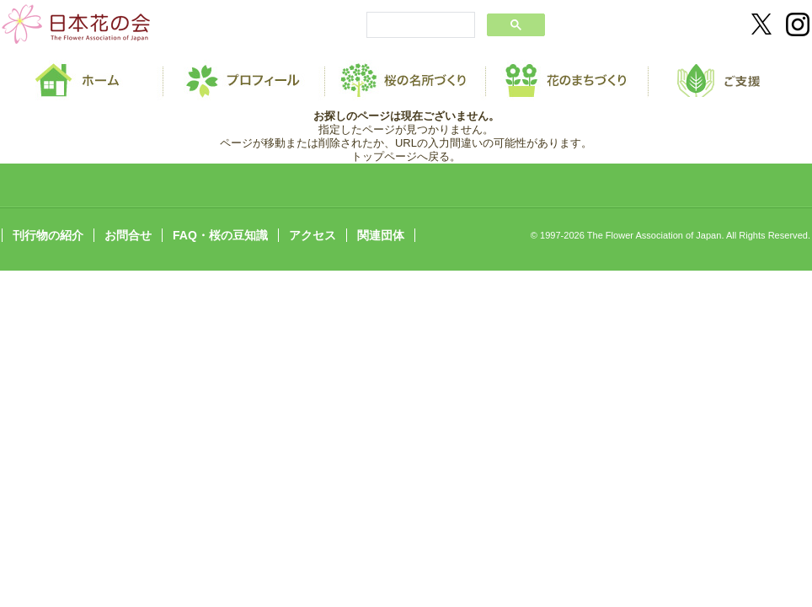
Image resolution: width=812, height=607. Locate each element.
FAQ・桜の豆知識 (220, 235)
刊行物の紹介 (48, 235)
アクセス (312, 235)
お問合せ (128, 235)
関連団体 (380, 235)
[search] (419, 26)
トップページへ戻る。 (406, 156)
